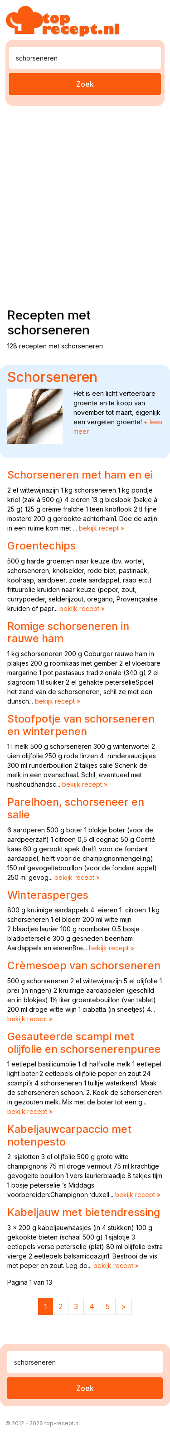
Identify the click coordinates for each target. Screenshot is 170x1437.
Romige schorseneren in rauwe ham (68, 632)
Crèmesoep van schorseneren (83, 965)
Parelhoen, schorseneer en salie (75, 808)
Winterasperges (47, 895)
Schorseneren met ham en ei (80, 475)
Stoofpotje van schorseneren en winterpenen (81, 725)
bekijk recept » (101, 528)
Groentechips (41, 546)
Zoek (85, 84)
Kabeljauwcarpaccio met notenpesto (69, 1135)
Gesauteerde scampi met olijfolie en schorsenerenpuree (84, 1043)
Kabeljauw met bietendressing (83, 1212)
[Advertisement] (85, 205)
